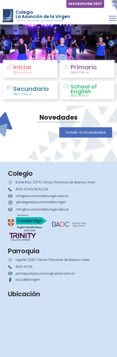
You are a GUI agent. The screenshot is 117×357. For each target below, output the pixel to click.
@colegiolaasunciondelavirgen (41, 202)
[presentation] (5, 43)
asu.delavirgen (28, 279)
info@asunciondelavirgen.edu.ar (42, 195)
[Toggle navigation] (112, 18)
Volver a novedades (85, 132)
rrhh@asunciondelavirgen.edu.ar (42, 209)
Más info (22, 72)
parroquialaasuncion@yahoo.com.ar (45, 273)
